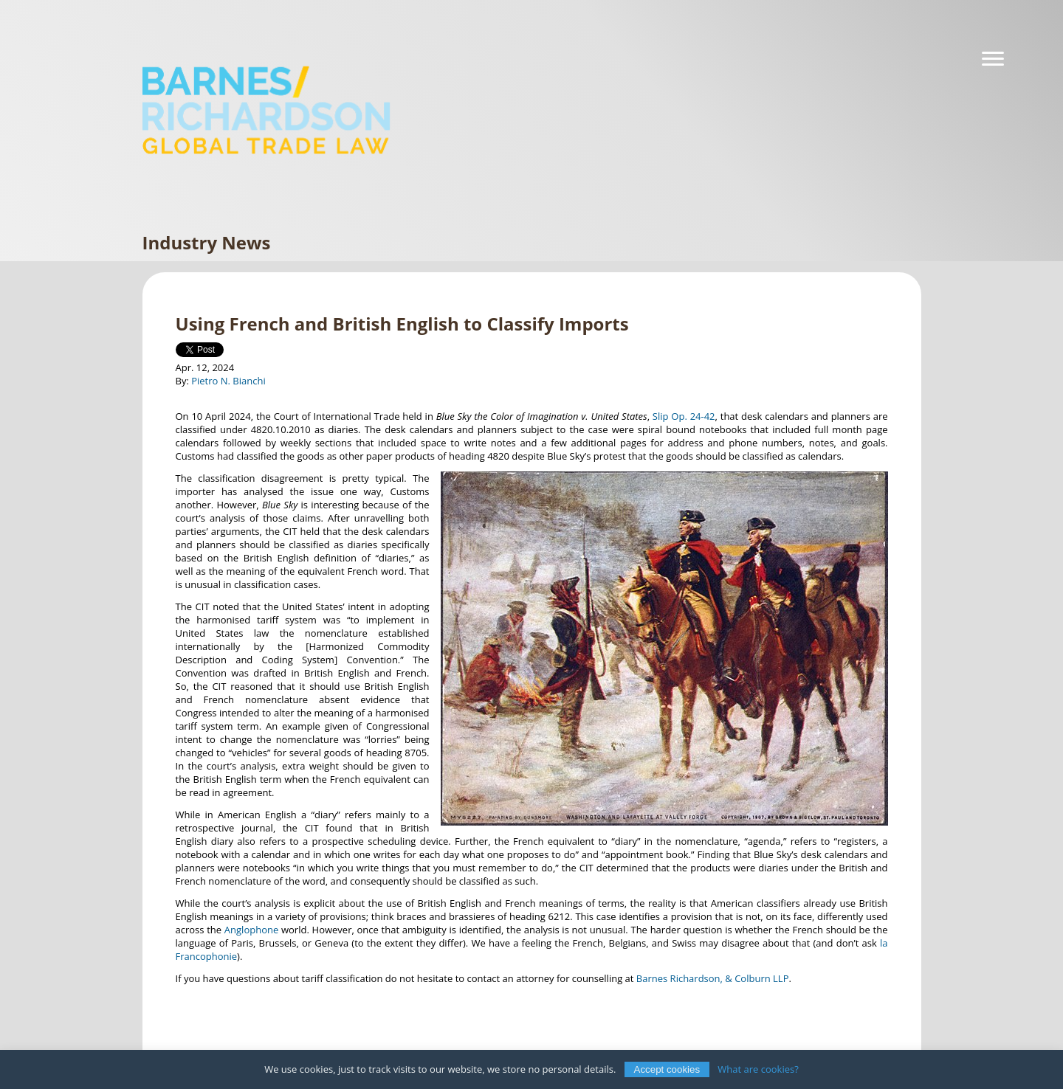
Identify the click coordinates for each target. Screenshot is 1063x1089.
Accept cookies (667, 1069)
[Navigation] (992, 59)
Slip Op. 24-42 (684, 416)
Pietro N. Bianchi (228, 380)
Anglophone (251, 929)
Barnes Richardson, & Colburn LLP (712, 978)
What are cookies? (758, 1069)
